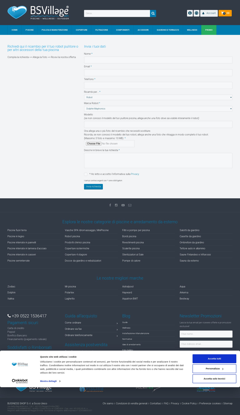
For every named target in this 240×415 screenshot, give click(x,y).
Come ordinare (91, 323)
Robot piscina (72, 236)
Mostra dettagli (48, 409)
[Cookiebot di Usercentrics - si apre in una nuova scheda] (19, 409)
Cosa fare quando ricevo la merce (91, 352)
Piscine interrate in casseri (22, 254)
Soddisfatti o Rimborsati (30, 347)
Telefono (89, 79)
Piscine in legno (16, 236)
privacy (209, 352)
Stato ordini (91, 358)
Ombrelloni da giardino (192, 242)
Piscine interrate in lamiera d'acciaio (27, 248)
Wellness (126, 328)
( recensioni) (210, 371)
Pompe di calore (131, 260)
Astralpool (127, 286)
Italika (11, 298)
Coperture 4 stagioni (76, 254)
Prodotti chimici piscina (77, 242)
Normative (127, 339)
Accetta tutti (214, 386)
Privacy (135, 174)
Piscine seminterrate (19, 260)
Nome (87, 53)
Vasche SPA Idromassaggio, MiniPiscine (87, 230)
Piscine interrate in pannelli (22, 242)
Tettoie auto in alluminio (192, 248)
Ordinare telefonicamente (91, 336)
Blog (126, 316)
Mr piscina (70, 286)
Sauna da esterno (189, 260)
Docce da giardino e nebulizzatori (83, 260)
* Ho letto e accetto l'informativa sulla (114, 174)
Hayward (127, 292)
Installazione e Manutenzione (135, 333)
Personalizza (214, 396)
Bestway (184, 298)
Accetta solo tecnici (214, 406)
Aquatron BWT (130, 298)
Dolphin (11, 292)
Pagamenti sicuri (23, 322)
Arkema (184, 292)
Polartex (69, 292)
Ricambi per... (91, 91)
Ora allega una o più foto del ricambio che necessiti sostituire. (146, 134)
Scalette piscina (131, 248)
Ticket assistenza (91, 365)
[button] (209, 13)
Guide (125, 322)
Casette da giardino (190, 236)
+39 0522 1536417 (27, 316)
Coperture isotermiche (77, 248)
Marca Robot (91, 103)
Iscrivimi (189, 359)
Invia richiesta (93, 186)
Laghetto (70, 298)
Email (87, 66)
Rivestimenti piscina (133, 242)
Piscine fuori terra (17, 230)
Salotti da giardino (189, 230)
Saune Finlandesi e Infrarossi (195, 254)
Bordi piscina (129, 236)
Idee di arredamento (131, 344)
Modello (141, 116)
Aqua (182, 286)
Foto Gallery (127, 350)
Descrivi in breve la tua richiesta (101, 150)
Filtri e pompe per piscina (136, 230)
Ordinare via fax (91, 329)
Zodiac (11, 286)
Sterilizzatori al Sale (133, 254)
